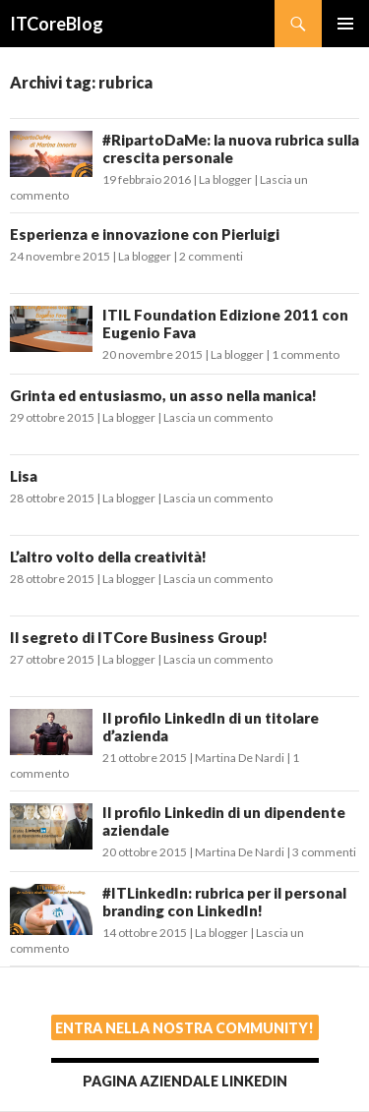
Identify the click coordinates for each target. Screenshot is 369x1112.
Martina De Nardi (239, 757)
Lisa (23, 476)
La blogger (225, 179)
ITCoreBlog (56, 23)
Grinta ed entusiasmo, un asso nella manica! (163, 395)
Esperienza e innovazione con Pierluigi (144, 234)
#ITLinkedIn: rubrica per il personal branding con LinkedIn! (224, 901)
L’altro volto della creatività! (108, 556)
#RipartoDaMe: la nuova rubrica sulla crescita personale (230, 148)
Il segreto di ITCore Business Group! (139, 637)
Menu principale (345, 23)
